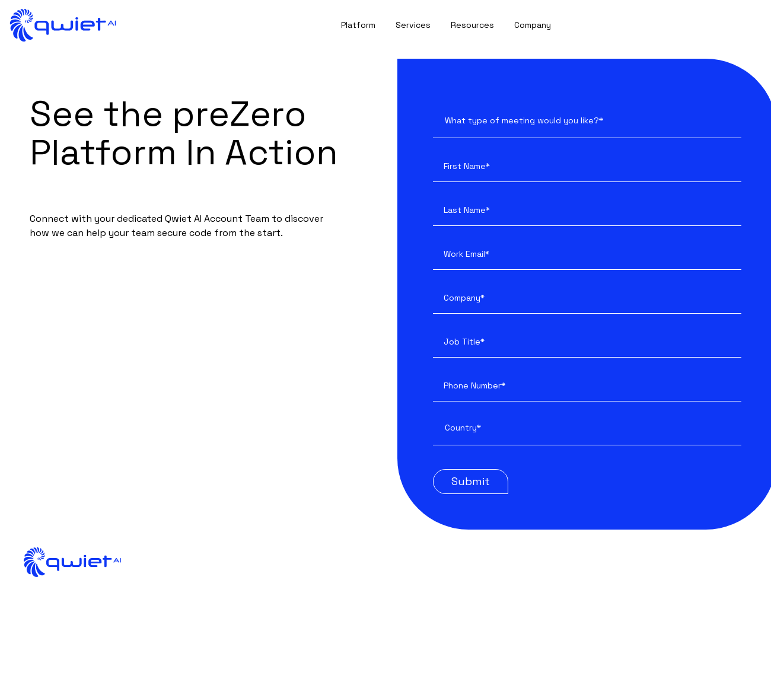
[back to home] (62, 25)
